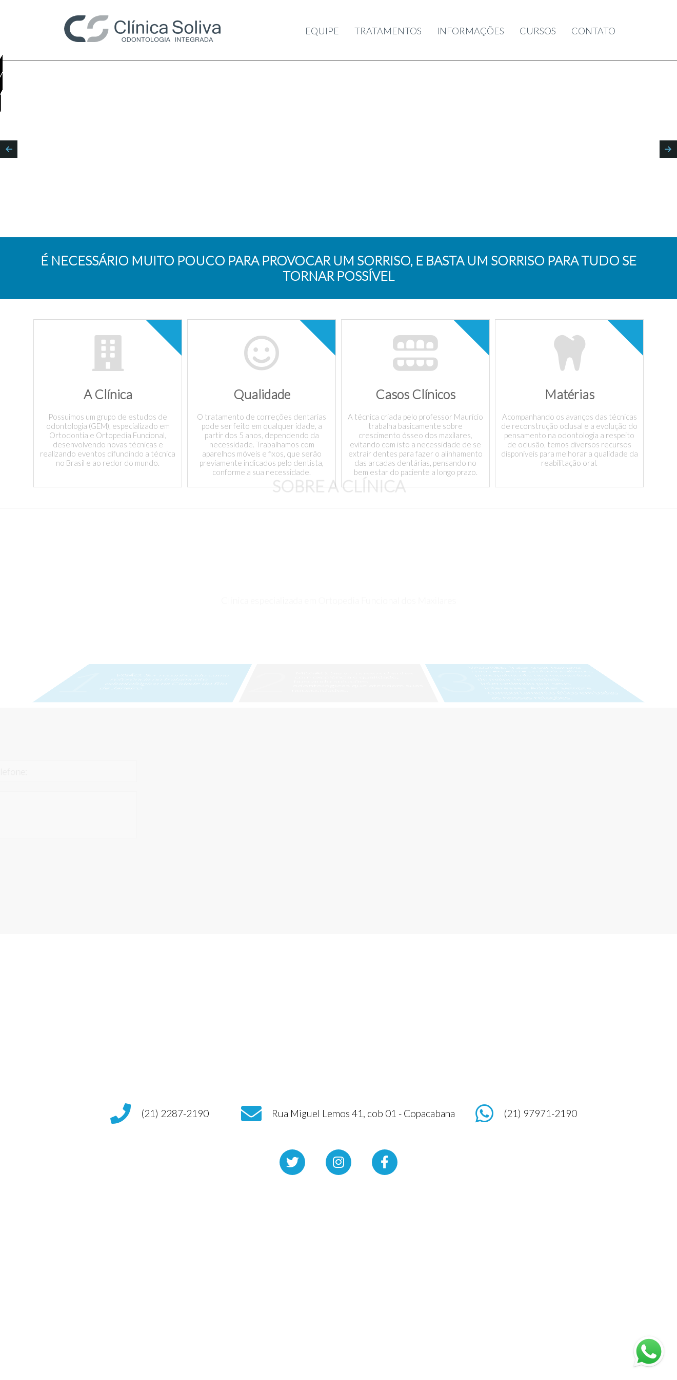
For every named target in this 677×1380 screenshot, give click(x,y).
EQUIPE (315, 30)
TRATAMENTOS (383, 30)
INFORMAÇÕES (467, 30)
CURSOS (537, 30)
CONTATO (595, 30)
